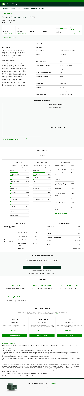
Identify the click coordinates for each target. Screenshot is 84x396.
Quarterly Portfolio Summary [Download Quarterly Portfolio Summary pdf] (75, 29)
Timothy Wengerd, (68, 282)
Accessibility (38, 391)
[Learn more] (15, 326)
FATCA (31, 391)
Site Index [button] (53, 391)
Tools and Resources (23, 8)
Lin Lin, (15, 282)
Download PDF (7, 34)
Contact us (52, 380)
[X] (39, 387)
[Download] (32, 263)
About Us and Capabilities (38, 8)
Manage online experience (62, 391)
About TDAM (45, 391)
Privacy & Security (19, 391)
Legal (27, 391)
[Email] (52, 263)
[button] (64, 4)
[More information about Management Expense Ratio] (32, 23)
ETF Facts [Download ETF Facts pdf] (73, 26)
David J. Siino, (42, 282)
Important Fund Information (8, 340)
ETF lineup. (55, 310)
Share (15, 34)
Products (6, 8)
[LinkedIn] (44, 387)
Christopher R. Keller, (15, 293)
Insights (13, 8)
